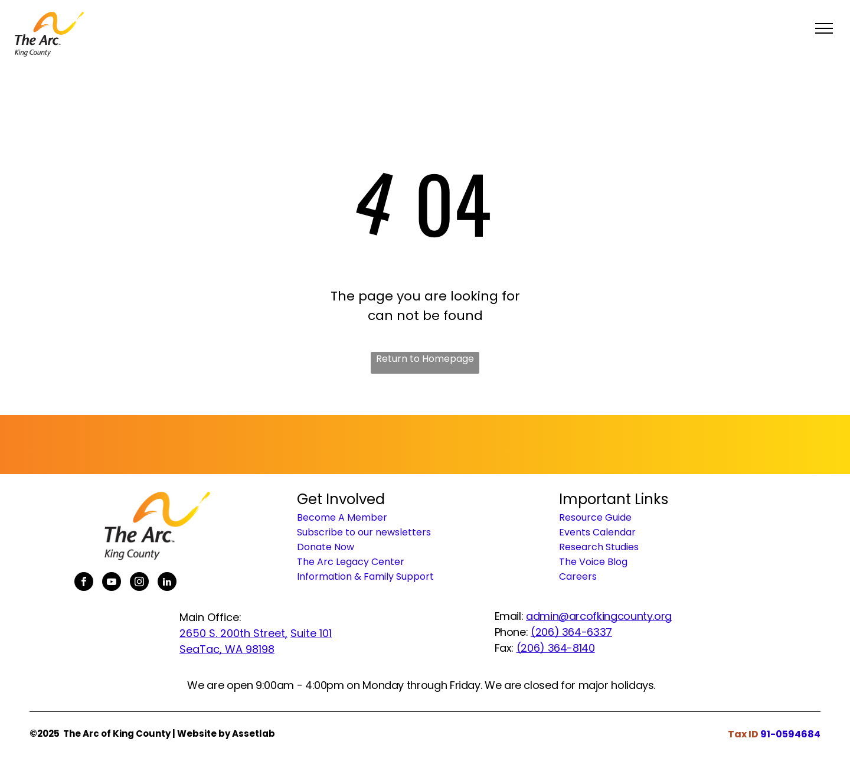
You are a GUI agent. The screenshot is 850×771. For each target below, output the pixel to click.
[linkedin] (167, 583)
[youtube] (111, 583)
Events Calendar (597, 532)
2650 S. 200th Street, (233, 633)
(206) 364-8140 (555, 648)
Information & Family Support (365, 576)
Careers (578, 576)
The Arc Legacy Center (350, 562)
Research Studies (599, 547)
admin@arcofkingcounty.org (599, 616)
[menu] (824, 28)
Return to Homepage (425, 358)
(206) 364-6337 (571, 632)
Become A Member (342, 517)
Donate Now (325, 547)
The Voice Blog (593, 562)
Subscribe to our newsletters (364, 532)
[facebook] (83, 583)
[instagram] (139, 583)
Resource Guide (595, 517)
